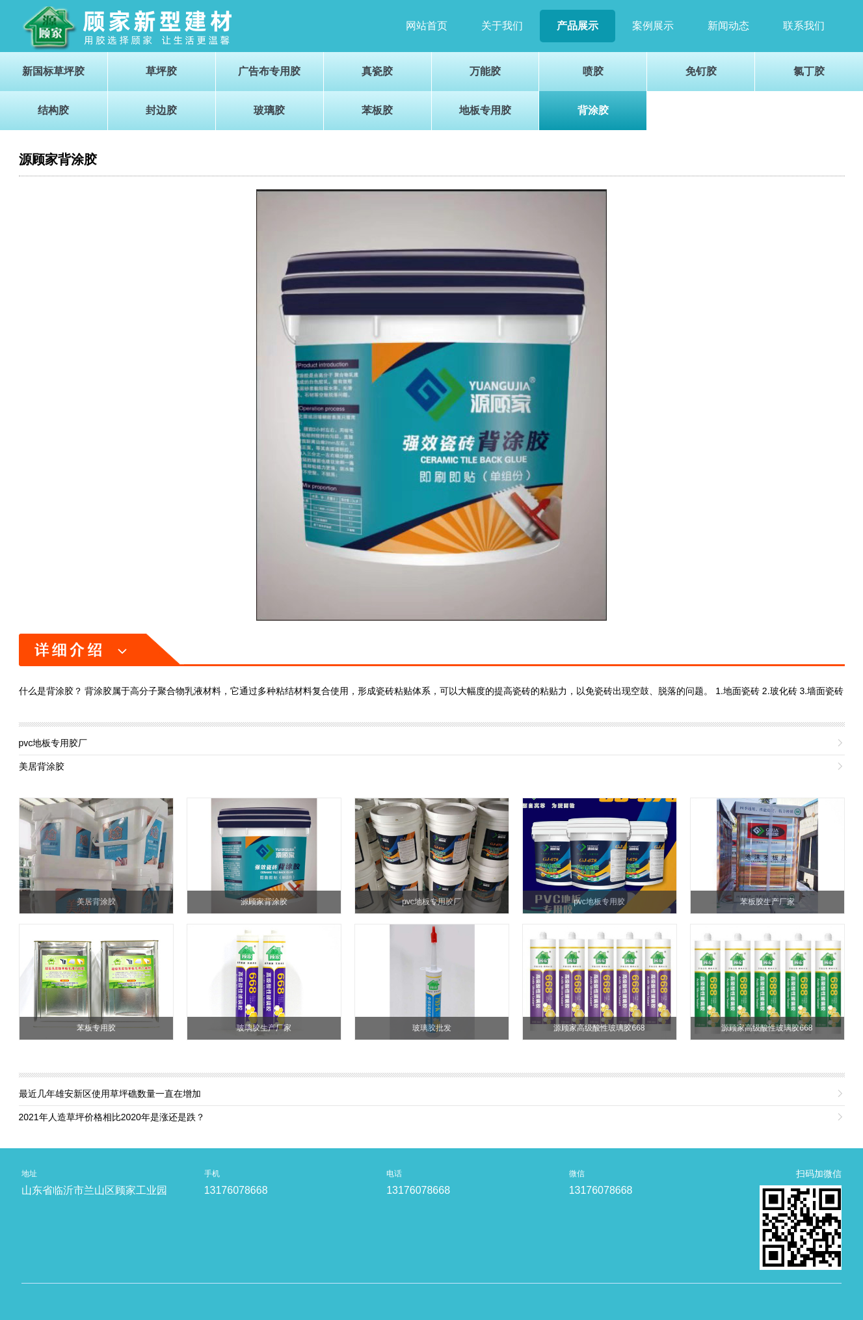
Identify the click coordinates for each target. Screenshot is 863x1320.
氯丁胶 (809, 71)
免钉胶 (701, 71)
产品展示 (577, 25)
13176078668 (236, 1190)
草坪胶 (161, 71)
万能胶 (485, 71)
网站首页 (426, 25)
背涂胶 (593, 110)
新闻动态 (728, 25)
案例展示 (653, 25)
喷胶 (593, 71)
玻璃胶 (269, 110)
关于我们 (502, 25)
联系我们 (804, 25)
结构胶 (53, 110)
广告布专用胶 (269, 71)
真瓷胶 (377, 71)
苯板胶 (377, 110)
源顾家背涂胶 (58, 159)
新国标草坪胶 (53, 71)
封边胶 (161, 110)
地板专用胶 (485, 110)
